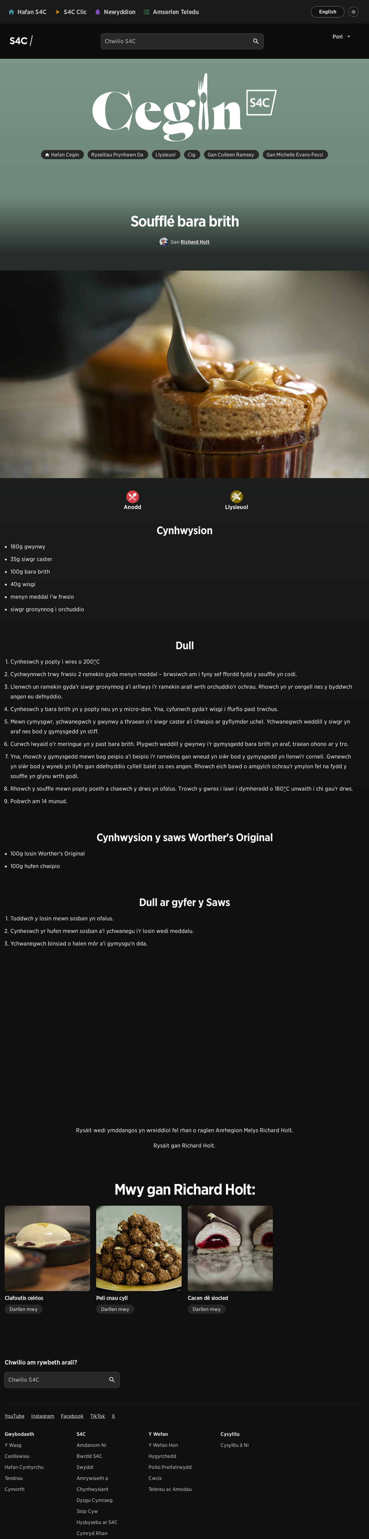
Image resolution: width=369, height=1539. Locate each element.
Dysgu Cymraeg (95, 1500)
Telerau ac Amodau (170, 1489)
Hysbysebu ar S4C (97, 1522)
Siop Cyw (87, 1511)
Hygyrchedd (162, 1456)
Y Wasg (13, 1445)
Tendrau (14, 1478)
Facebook (72, 1416)
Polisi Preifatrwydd (170, 1467)
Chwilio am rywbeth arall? (41, 1362)
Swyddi (85, 1467)
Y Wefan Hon (163, 1445)
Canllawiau (17, 1456)
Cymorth (14, 1489)
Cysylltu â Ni (234, 1445)
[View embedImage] (184, 374)
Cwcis (155, 1478)
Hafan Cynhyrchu (24, 1467)
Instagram (42, 1416)
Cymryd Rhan (92, 1533)
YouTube (14, 1416)
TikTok (97, 1416)
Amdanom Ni (91, 1445)
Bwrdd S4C (89, 1456)
